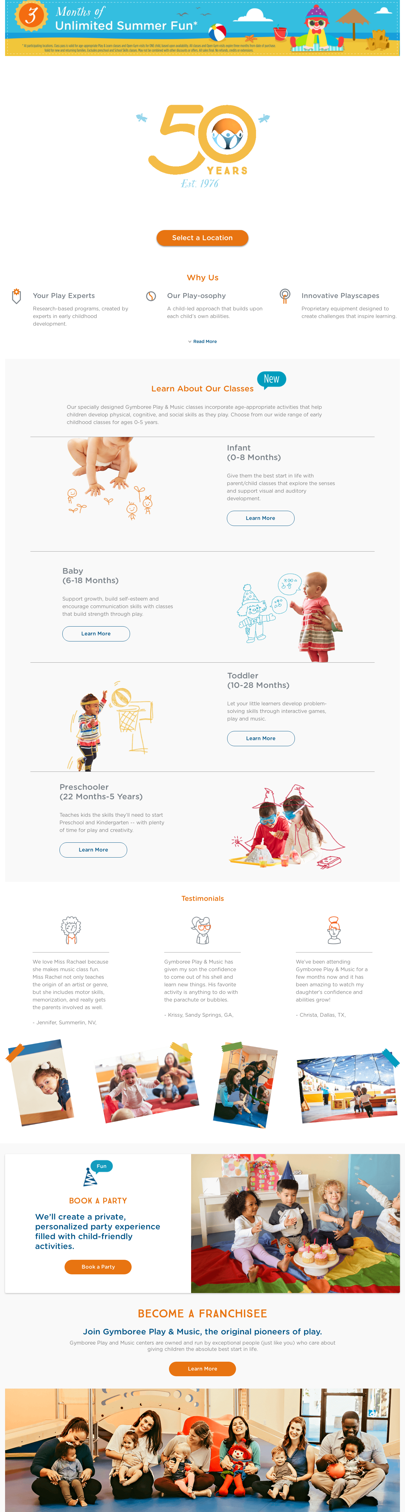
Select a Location (202, 237)
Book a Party (98, 1267)
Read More (202, 342)
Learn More (260, 518)
